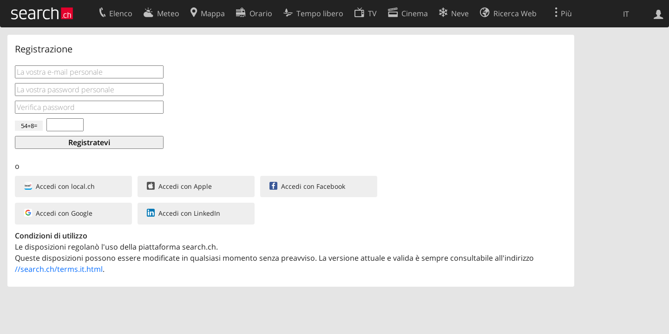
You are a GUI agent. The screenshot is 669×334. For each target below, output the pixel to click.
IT (626, 14)
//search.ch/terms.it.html (59, 269)
